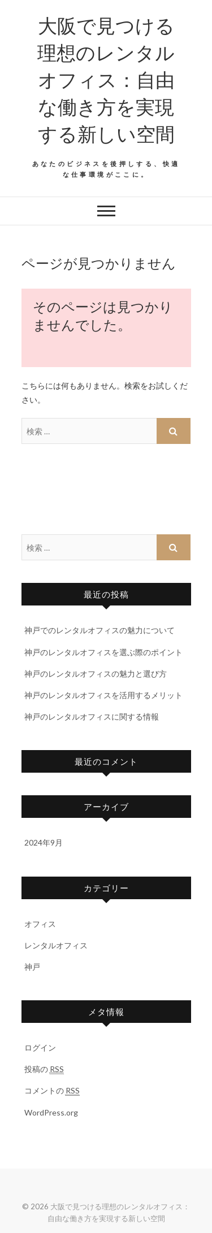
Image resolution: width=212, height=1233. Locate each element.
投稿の (44, 1069)
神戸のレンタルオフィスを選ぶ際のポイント (103, 652)
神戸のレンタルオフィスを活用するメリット (103, 695)
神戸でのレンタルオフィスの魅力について (99, 630)
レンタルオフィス (56, 945)
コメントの (52, 1091)
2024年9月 (43, 842)
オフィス (40, 924)
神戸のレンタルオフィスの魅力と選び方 (95, 673)
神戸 (32, 966)
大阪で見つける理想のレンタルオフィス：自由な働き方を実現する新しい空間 (106, 79)
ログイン (40, 1047)
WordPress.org (51, 1112)
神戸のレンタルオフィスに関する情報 (91, 716)
